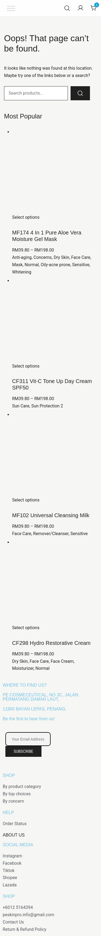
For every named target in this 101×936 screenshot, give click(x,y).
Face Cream (62, 661)
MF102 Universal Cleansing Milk (50, 515)
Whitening (21, 272)
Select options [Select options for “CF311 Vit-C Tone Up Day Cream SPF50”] (25, 366)
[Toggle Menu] (11, 8)
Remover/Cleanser (50, 533)
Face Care (80, 257)
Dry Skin (61, 257)
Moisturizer (22, 668)
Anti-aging (22, 257)
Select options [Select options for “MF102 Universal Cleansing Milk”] (25, 500)
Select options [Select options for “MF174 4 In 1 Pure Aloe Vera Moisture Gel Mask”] (25, 217)
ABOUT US (14, 835)
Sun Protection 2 (47, 406)
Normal (32, 264)
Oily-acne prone (55, 264)
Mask (17, 264)
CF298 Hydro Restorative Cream (51, 643)
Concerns (42, 257)
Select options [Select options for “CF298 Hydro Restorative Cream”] (25, 627)
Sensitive (80, 264)
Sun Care (20, 406)
